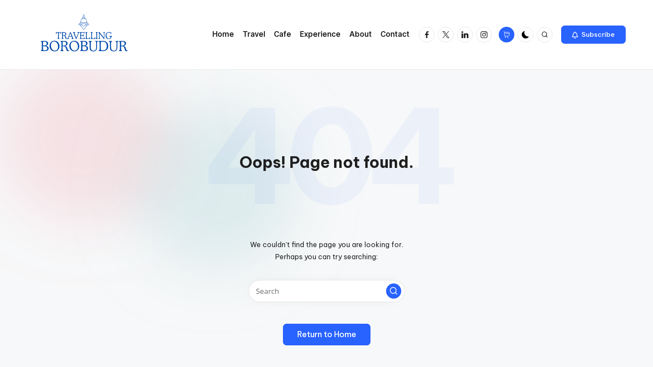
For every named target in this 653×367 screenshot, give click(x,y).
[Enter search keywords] (327, 291)
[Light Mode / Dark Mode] (525, 34)
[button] (593, 35)
